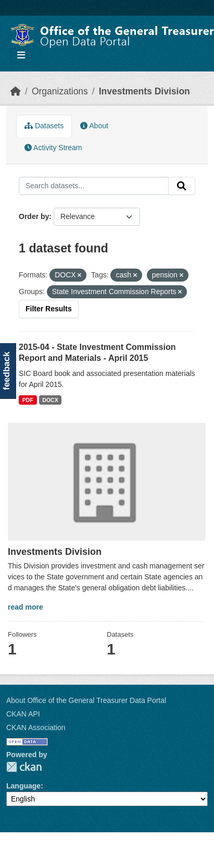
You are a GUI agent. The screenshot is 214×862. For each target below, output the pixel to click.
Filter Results (49, 309)
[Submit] (181, 186)
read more (25, 607)
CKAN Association (36, 727)
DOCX (50, 400)
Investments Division (144, 91)
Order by (34, 216)
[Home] (15, 91)
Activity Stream (53, 147)
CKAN (24, 766)
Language (23, 786)
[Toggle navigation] (21, 55)
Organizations (60, 91)
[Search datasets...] (94, 186)
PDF (27, 400)
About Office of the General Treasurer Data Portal (86, 700)
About (94, 126)
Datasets (44, 126)
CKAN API (23, 714)
